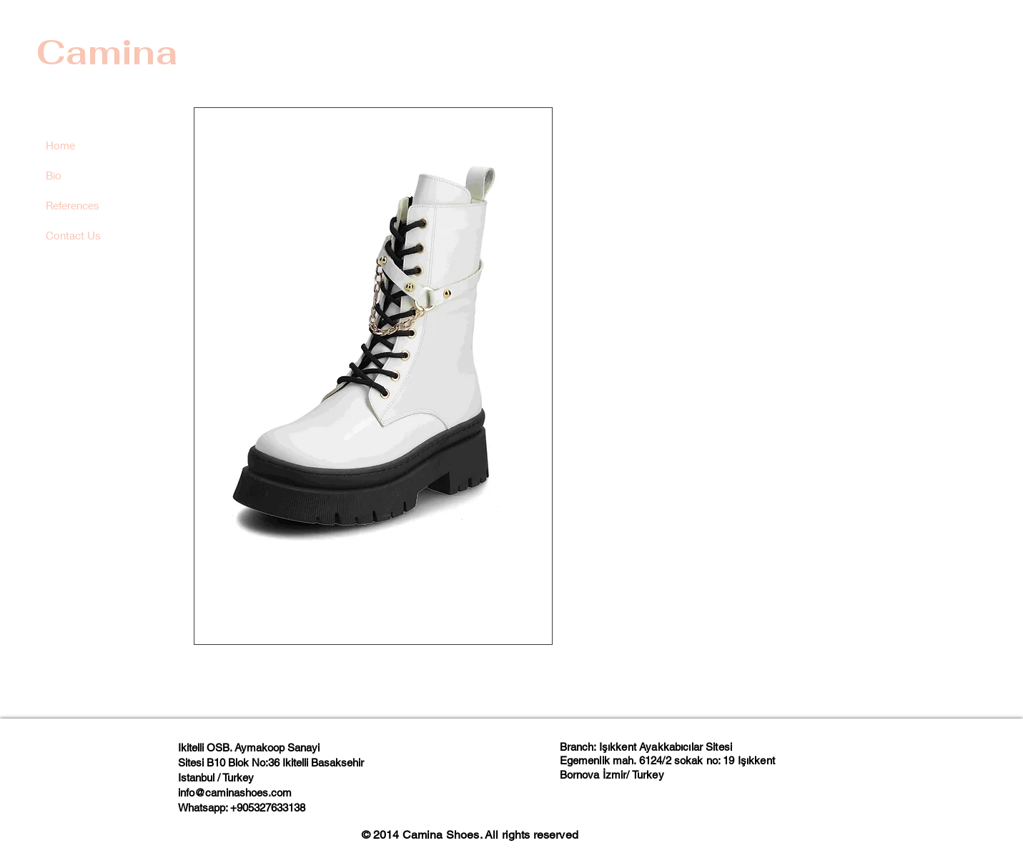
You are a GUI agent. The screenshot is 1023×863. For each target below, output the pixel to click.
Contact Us (73, 235)
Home (60, 145)
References (72, 205)
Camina (107, 52)
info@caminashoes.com (235, 792)
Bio (53, 175)
